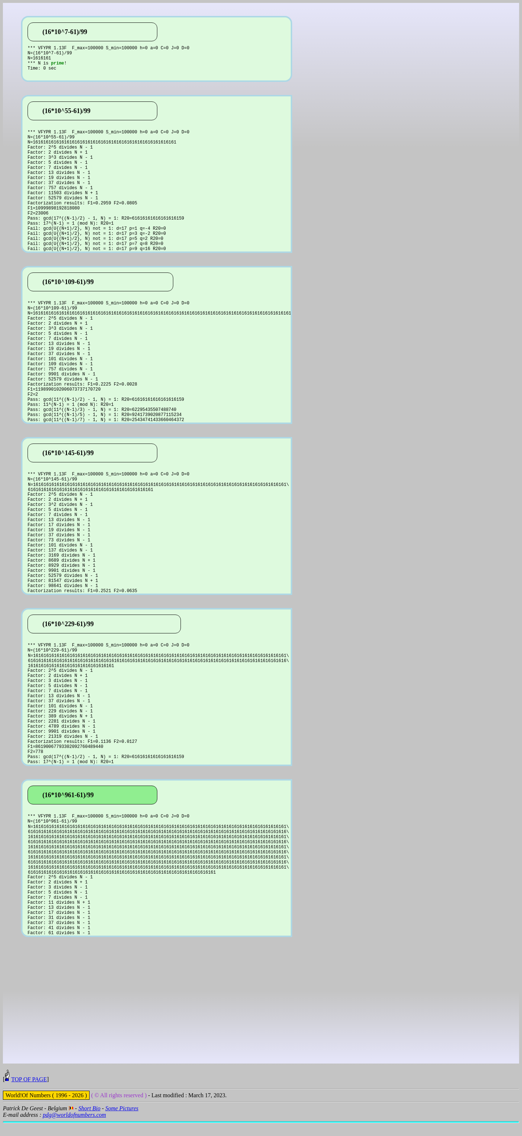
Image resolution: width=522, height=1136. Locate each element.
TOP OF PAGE (29, 1092)
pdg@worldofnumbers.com (74, 1128)
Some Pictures (121, 1121)
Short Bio (89, 1121)
